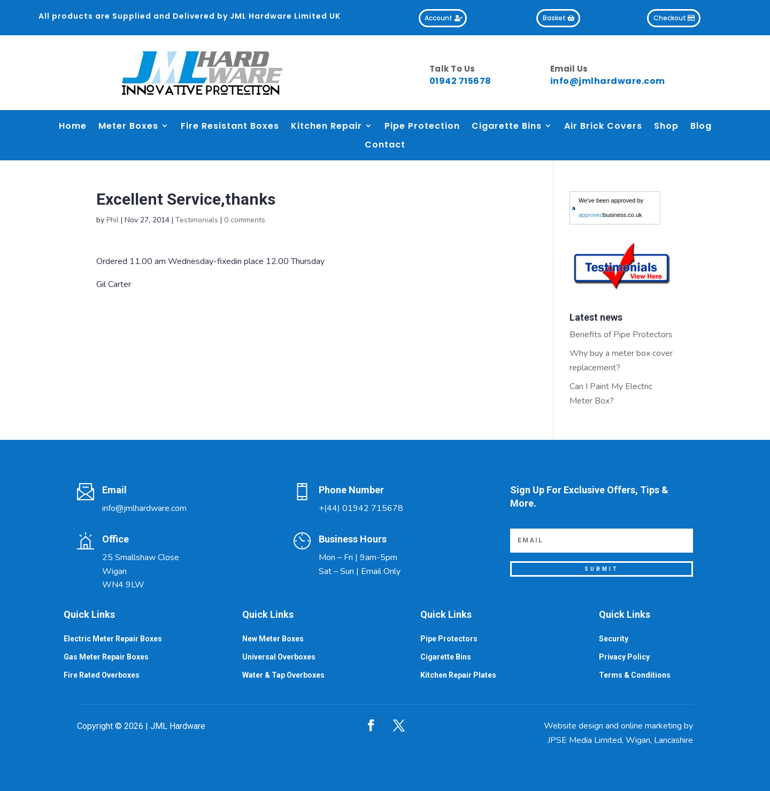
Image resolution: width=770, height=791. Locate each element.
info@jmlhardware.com (607, 81)
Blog (701, 126)
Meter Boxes (128, 126)
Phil (112, 220)
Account (438, 17)
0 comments (244, 220)
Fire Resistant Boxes (230, 126)
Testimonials (196, 220)
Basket (554, 17)
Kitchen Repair (326, 126)
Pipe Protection (422, 126)
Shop (666, 126)
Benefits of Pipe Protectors (621, 334)
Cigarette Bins (507, 126)
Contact (385, 145)
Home (73, 126)
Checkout (669, 17)
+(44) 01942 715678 (361, 508)
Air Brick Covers (603, 126)
